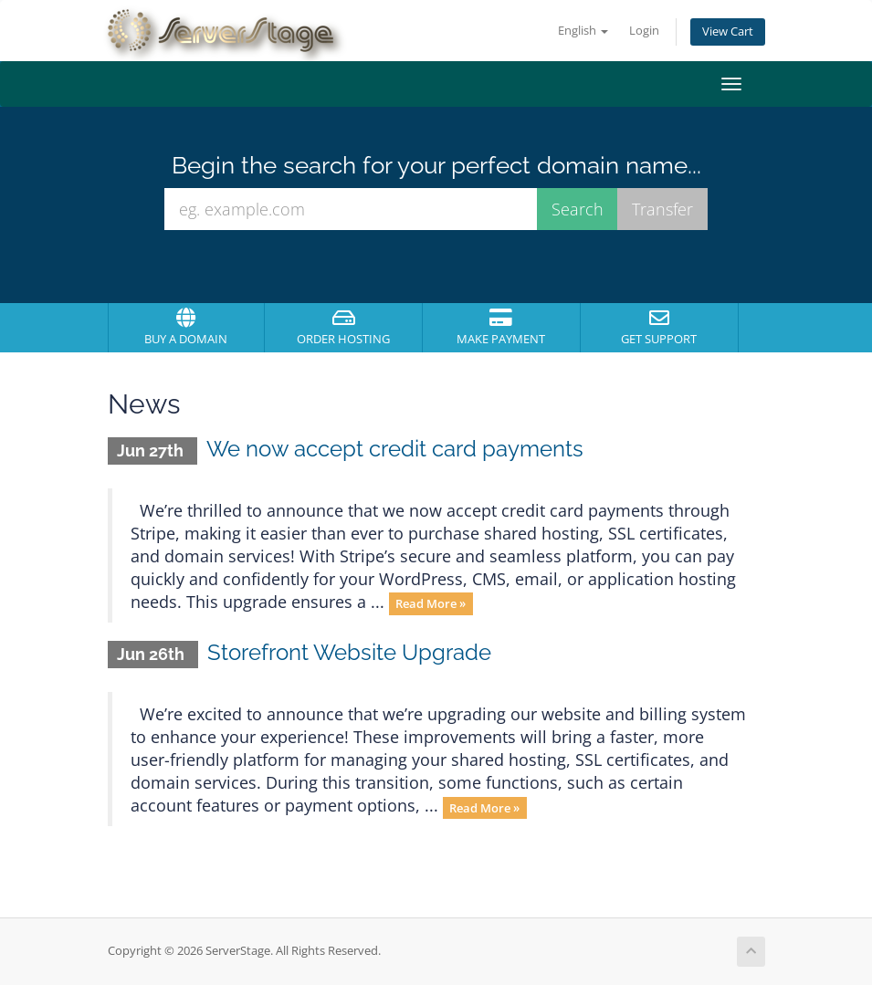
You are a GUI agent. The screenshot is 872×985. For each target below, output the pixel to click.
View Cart (727, 31)
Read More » (430, 603)
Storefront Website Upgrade (349, 652)
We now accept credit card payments (394, 448)
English (583, 30)
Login (644, 30)
